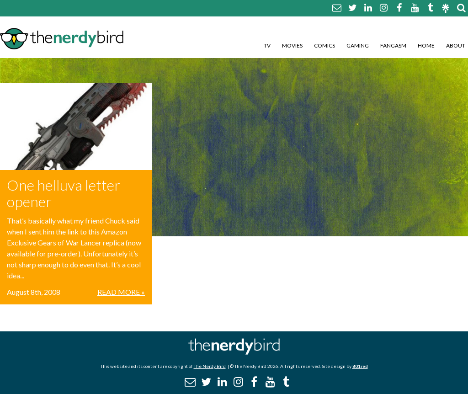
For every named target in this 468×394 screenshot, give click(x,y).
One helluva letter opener (63, 193)
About (455, 45)
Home (426, 45)
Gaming (357, 45)
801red (360, 366)
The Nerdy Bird (210, 366)
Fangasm (393, 45)
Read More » (121, 292)
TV (267, 45)
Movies (292, 45)
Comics (324, 45)
